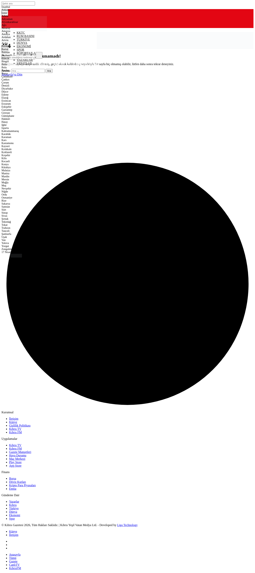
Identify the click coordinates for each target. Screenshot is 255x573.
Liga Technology (127, 525)
